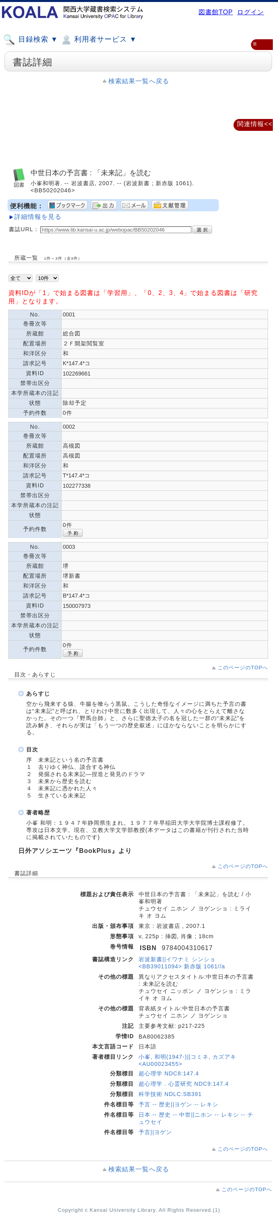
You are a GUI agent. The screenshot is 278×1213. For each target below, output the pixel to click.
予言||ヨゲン (155, 1132)
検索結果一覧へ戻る (138, 81)
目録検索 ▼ (30, 40)
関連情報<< (254, 124)
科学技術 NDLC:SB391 (170, 1094)
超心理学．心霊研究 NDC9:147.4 (184, 1084)
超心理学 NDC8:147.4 (169, 1073)
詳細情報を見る (38, 216)
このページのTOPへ (243, 668)
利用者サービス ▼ (98, 40)
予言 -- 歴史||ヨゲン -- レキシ (178, 1104)
